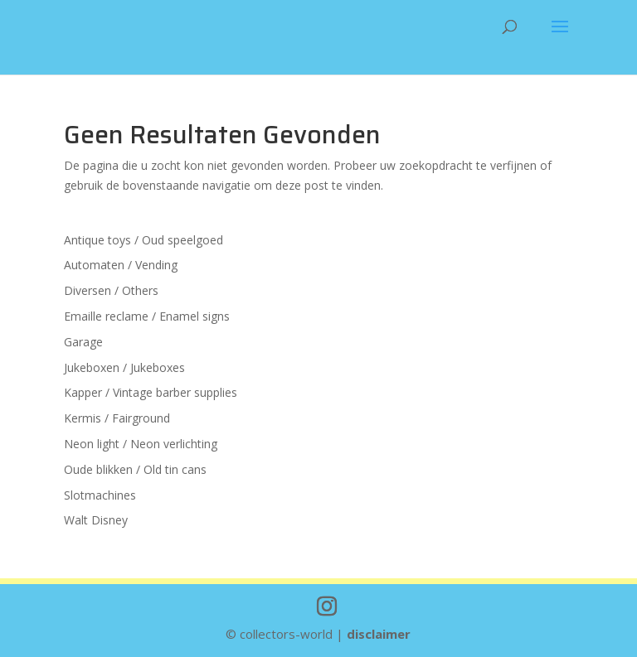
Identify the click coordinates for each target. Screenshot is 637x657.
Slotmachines (100, 495)
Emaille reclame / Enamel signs (147, 316)
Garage (83, 342)
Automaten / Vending (120, 265)
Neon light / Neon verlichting (140, 444)
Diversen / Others (111, 290)
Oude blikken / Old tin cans (135, 469)
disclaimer (379, 634)
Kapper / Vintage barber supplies (150, 392)
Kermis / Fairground (117, 418)
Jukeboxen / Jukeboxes (124, 367)
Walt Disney (96, 520)
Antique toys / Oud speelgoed (143, 240)
